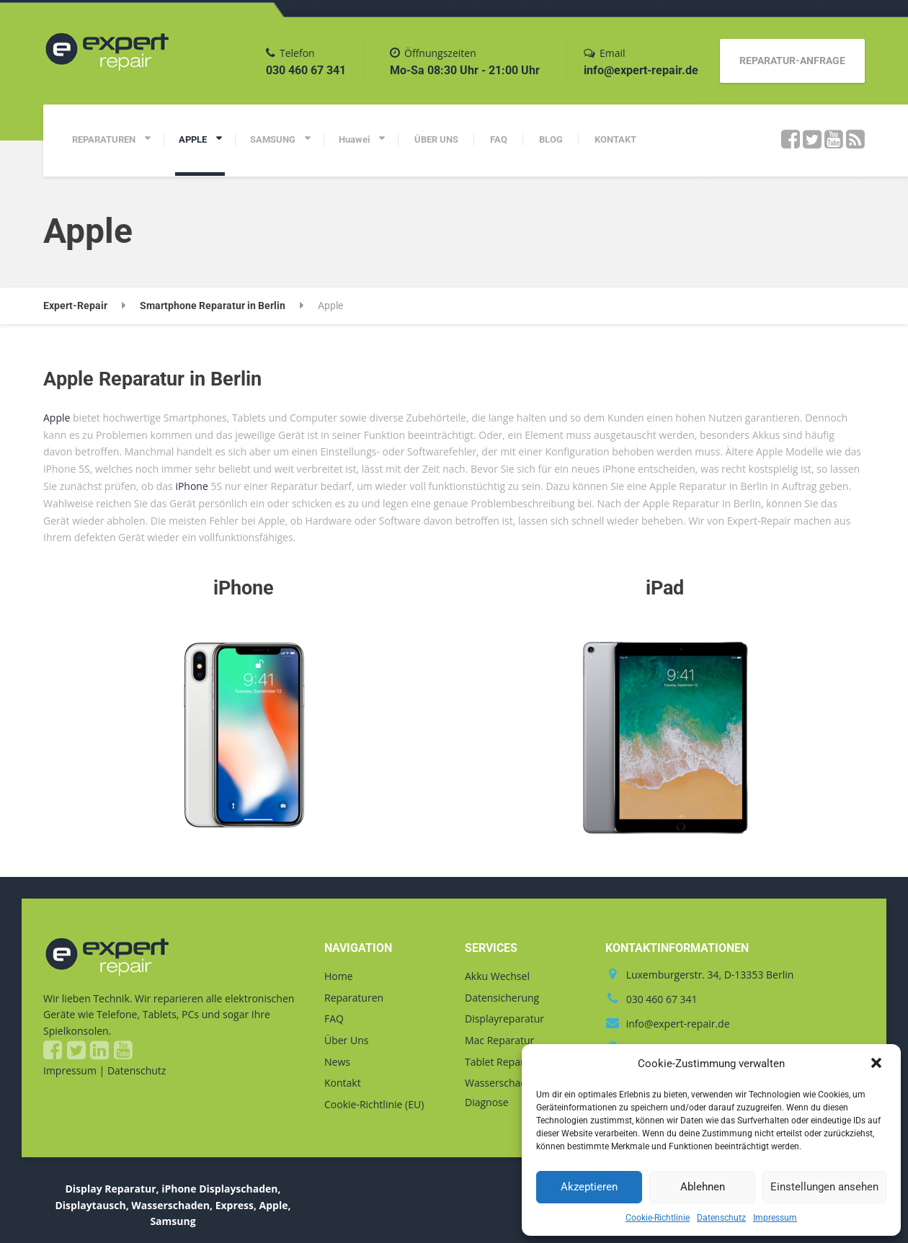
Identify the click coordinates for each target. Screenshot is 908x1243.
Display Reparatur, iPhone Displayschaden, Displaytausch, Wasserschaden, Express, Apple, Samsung (172, 1205)
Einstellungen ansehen (824, 1186)
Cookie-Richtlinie (658, 1218)
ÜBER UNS (436, 139)
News (337, 1062)
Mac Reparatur (499, 1040)
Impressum (775, 1218)
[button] (877, 1064)
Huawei (354, 139)
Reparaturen (353, 997)
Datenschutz (721, 1218)
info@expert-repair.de (641, 70)
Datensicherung (502, 997)
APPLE (193, 139)
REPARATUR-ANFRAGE (792, 60)
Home (338, 976)
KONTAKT (615, 139)
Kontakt (342, 1083)
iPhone (191, 486)
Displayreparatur (504, 1018)
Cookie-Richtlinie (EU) (374, 1104)
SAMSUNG (272, 139)
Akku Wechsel (497, 976)
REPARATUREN (103, 139)
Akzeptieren (589, 1186)
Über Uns (346, 1040)
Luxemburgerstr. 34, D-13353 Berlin (710, 974)
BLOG (551, 139)
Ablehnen (702, 1186)
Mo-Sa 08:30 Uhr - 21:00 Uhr (465, 70)
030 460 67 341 (306, 70)
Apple (56, 417)
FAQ (498, 139)
